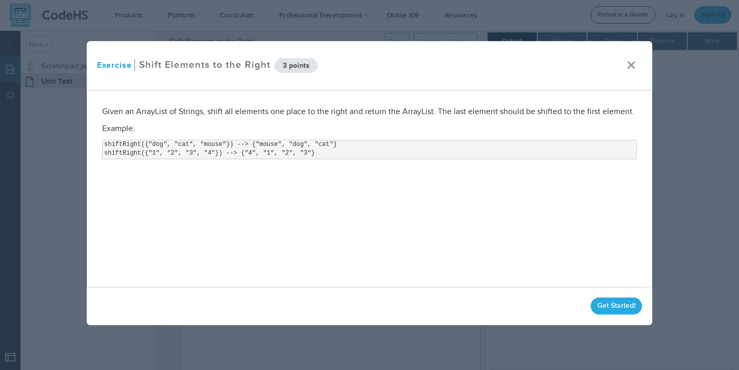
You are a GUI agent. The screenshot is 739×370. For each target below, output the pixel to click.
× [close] (631, 65)
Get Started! (616, 305)
